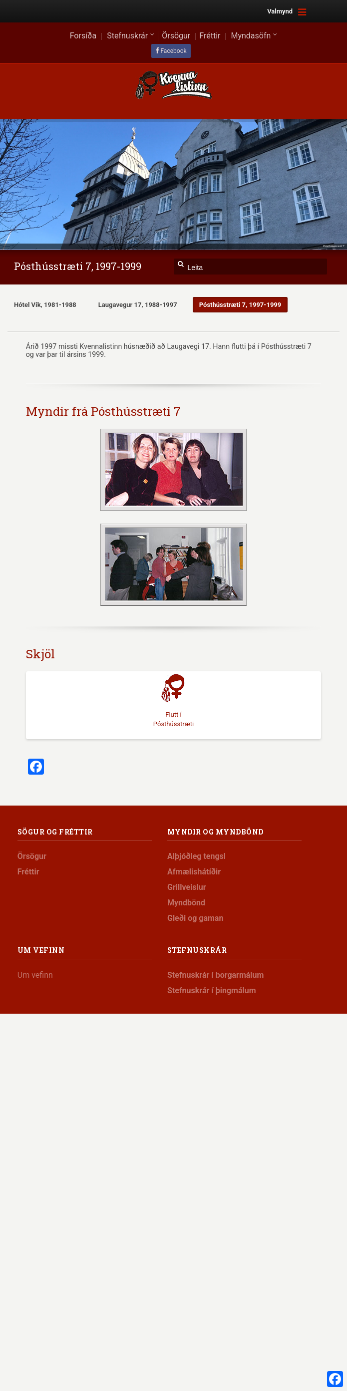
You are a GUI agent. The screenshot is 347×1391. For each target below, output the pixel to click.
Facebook (173, 50)
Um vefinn (35, 975)
